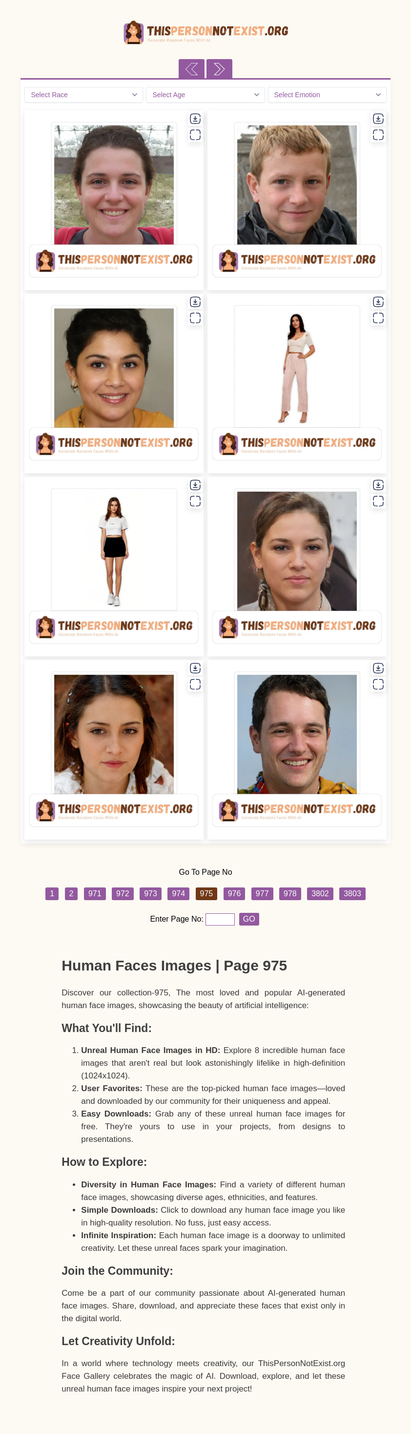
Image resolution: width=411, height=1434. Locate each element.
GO (249, 919)
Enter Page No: (178, 919)
